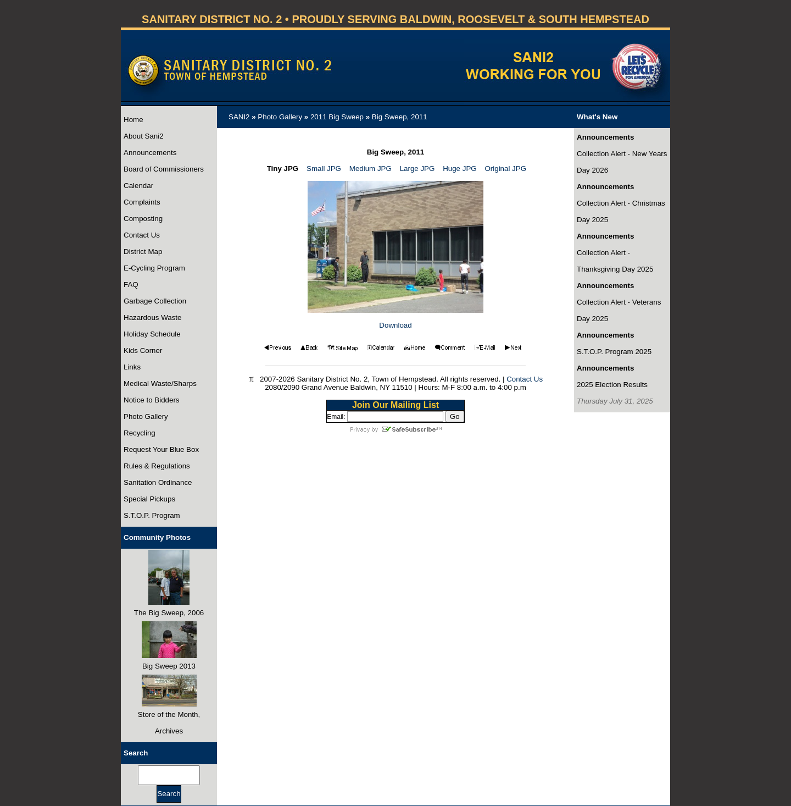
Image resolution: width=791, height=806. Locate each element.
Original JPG (505, 168)
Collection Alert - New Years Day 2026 (622, 162)
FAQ (131, 284)
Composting (143, 218)
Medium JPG (370, 168)
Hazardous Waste (152, 317)
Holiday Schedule (152, 334)
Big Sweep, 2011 (399, 117)
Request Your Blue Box (161, 449)
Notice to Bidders (152, 400)
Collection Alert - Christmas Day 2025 (621, 211)
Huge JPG (460, 168)
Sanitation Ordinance (158, 482)
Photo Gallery (146, 416)
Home (133, 119)
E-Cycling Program (154, 268)
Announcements (150, 152)
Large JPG (417, 168)
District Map (143, 251)
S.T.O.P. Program (152, 515)
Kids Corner (143, 350)
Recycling (139, 433)
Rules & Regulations (157, 466)
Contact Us (142, 235)
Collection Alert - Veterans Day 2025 (619, 310)
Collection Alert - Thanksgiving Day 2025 (615, 261)
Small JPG (324, 168)
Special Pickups (149, 499)
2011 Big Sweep (337, 117)
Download (395, 325)
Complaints (142, 202)
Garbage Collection (155, 301)
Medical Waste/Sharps (160, 383)
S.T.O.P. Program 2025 (614, 351)
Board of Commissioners (164, 169)
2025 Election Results (612, 384)
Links (132, 367)
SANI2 (239, 117)
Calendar (138, 185)
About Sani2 (144, 136)
